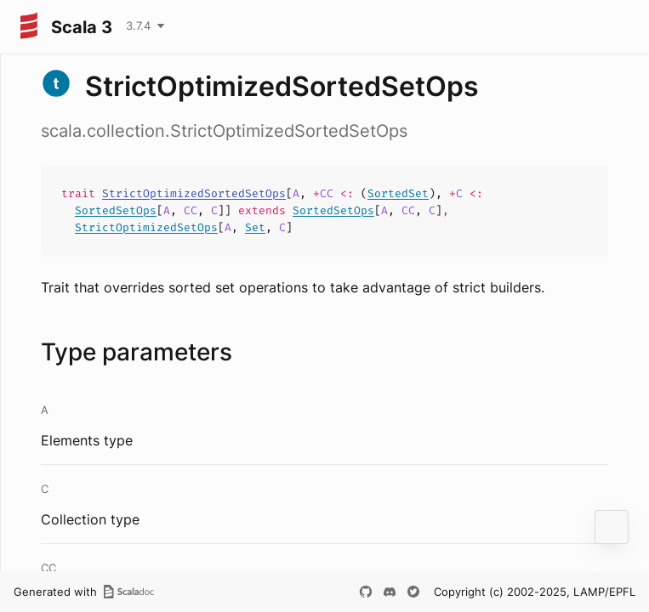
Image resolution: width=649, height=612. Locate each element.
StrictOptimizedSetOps (146, 227)
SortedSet (398, 193)
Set (255, 227)
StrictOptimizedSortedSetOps (194, 193)
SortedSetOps (116, 210)
